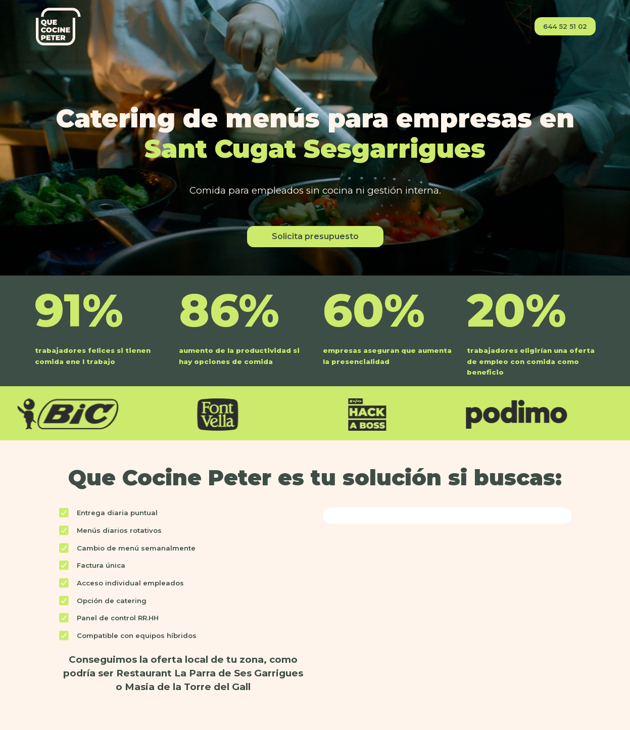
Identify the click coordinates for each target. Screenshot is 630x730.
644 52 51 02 (565, 26)
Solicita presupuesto (315, 236)
